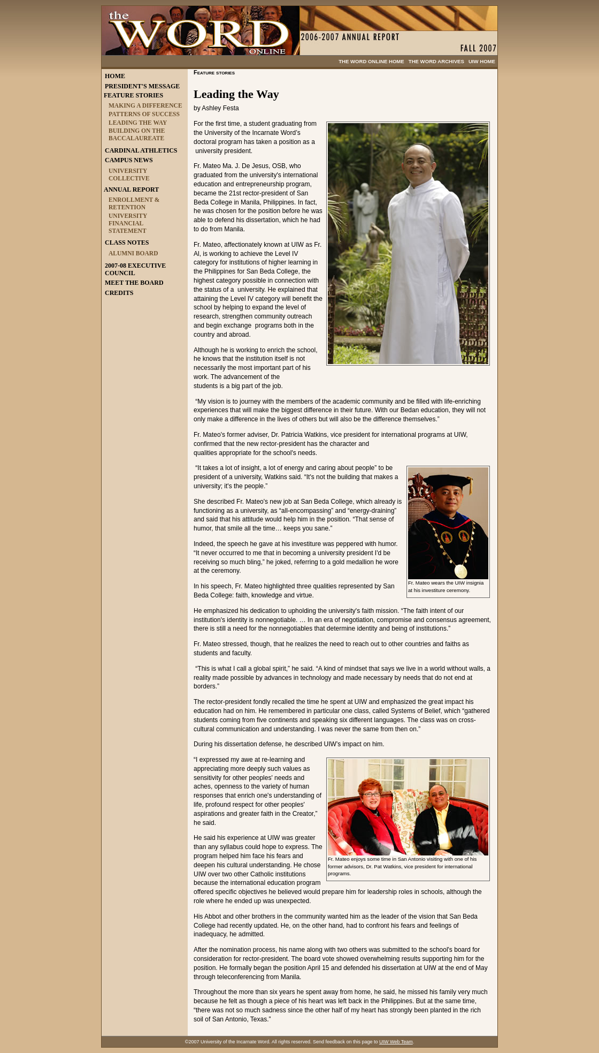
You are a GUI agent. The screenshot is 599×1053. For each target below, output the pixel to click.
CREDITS (119, 293)
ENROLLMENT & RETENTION (134, 203)
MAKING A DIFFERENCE (145, 105)
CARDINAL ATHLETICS (141, 150)
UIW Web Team (396, 1041)
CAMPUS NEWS (129, 160)
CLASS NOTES (127, 242)
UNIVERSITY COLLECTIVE (129, 174)
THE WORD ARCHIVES (436, 61)
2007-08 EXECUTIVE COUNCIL (135, 269)
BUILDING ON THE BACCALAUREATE (137, 134)
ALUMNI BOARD (133, 253)
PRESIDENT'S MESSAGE (142, 86)
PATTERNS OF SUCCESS (144, 114)
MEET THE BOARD (134, 282)
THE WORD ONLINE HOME (371, 61)
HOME (115, 76)
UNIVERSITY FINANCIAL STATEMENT (128, 223)
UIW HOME (482, 61)
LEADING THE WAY (138, 122)
